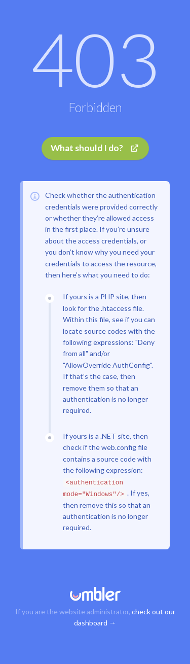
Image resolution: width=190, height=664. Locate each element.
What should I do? (95, 148)
